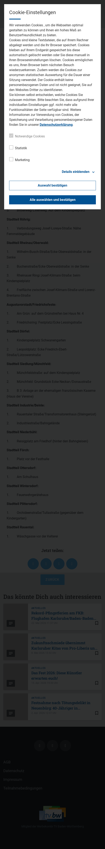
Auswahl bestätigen (52, 185)
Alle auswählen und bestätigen (53, 200)
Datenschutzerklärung (56, 125)
